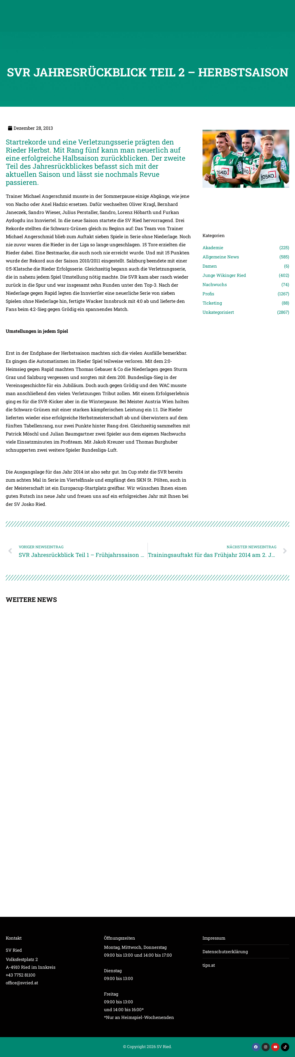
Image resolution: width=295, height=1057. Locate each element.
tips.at (209, 965)
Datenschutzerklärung (225, 951)
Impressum (214, 938)
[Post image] (246, 196)
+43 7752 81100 (20, 975)
